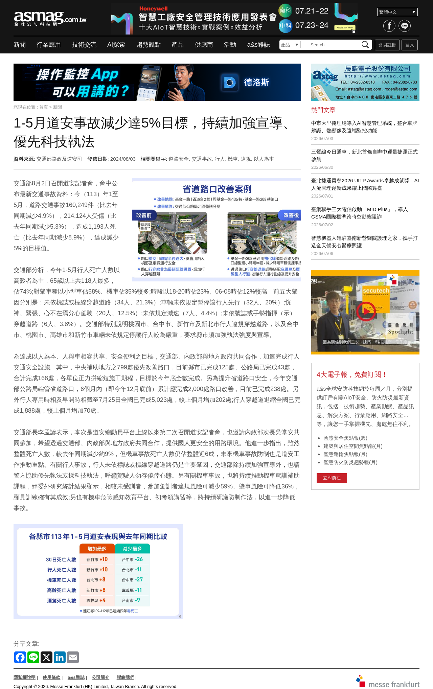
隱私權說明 (25, 677)
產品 (178, 44)
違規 (246, 159)
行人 (220, 159)
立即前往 (332, 477)
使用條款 (51, 677)
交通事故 (202, 159)
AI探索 (116, 44)
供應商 (204, 44)
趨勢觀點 (148, 44)
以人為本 (264, 159)
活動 (230, 44)
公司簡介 (100, 677)
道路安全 (178, 159)
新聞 (20, 44)
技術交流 (84, 44)
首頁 (43, 107)
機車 (233, 159)
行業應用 (49, 44)
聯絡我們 (125, 677)
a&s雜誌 (258, 44)
